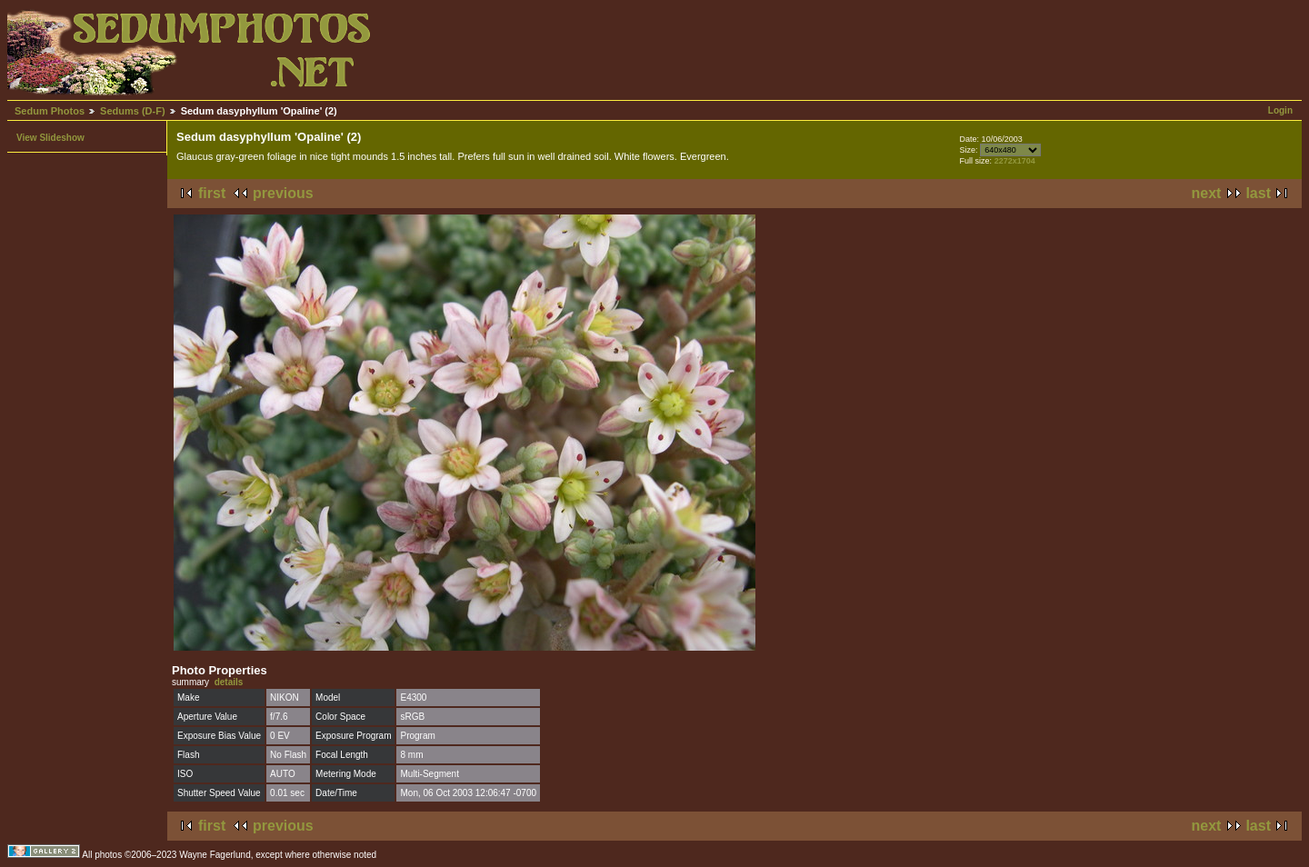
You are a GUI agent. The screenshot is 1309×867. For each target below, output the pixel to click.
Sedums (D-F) (132, 110)
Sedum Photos (50, 110)
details (229, 682)
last (1258, 193)
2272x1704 (1014, 160)
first (211, 193)
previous (283, 193)
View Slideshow (50, 138)
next (1207, 193)
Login (1280, 110)
